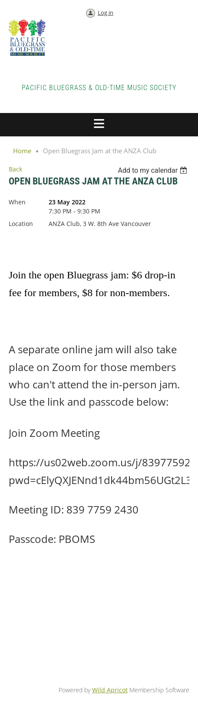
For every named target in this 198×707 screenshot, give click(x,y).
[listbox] (153, 170)
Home (22, 150)
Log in (105, 12)
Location (21, 224)
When (17, 202)
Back (15, 169)
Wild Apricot (110, 690)
